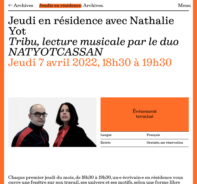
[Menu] (2, 92)
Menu (184, 6)
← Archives (20, 6)
